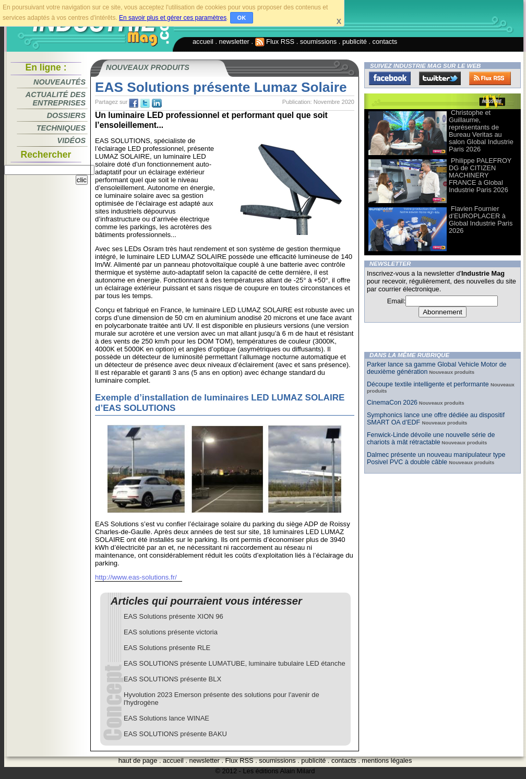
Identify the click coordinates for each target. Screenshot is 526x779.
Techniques (61, 128)
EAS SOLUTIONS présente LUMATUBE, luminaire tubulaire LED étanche (234, 663)
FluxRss (490, 78)
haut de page (138, 760)
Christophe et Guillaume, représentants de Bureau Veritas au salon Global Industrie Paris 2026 (481, 131)
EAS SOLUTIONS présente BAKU (175, 734)
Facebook (390, 78)
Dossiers (66, 115)
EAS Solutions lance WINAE (166, 718)
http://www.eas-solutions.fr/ (136, 577)
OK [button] (241, 18)
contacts (385, 41)
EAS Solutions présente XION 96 (173, 616)
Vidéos (71, 140)
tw (145, 103)
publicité (354, 41)
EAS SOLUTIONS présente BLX (172, 679)
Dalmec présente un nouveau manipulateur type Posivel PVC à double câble (436, 458)
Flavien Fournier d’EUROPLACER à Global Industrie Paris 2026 (480, 219)
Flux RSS (275, 41)
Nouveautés (59, 82)
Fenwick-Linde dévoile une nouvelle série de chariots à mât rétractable (431, 438)
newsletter (234, 41)
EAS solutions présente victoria (171, 632)
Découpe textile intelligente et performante (429, 384)
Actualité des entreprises (56, 98)
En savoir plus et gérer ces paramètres (172, 17)
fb (133, 103)
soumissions (318, 41)
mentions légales (387, 760)
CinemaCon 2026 (392, 402)
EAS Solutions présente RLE (167, 648)
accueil (203, 41)
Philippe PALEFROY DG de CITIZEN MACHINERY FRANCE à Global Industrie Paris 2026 (480, 175)
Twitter (440, 78)
